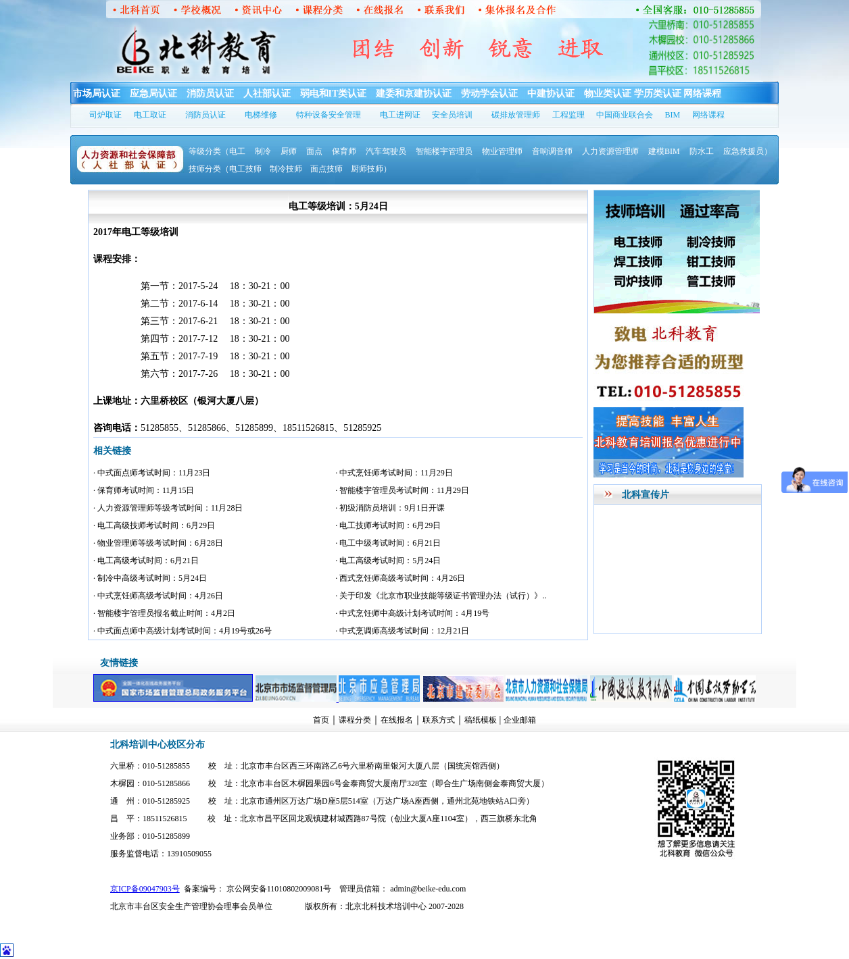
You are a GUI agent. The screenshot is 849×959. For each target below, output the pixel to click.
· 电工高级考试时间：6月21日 (146, 560)
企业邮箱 (520, 720)
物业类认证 (607, 93)
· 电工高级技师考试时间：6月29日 (154, 525)
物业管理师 (502, 151)
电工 (237, 151)
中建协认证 (551, 93)
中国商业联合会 (624, 115)
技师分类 (205, 169)
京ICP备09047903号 (145, 888)
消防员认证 (210, 93)
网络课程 (702, 93)
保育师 (344, 151)
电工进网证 (400, 115)
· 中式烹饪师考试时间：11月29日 (394, 472)
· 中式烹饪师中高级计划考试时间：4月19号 (412, 613)
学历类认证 (657, 93)
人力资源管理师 (610, 151)
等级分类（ (209, 151)
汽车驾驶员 (386, 151)
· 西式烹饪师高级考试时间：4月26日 (400, 578)
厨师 (289, 151)
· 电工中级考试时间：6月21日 (388, 543)
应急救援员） (747, 151)
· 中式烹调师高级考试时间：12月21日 (402, 631)
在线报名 (397, 720)
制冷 (263, 151)
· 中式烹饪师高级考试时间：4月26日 (158, 595)
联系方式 (438, 720)
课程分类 (355, 720)
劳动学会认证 (489, 93)
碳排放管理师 (515, 115)
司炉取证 (105, 115)
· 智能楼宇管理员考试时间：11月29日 (402, 490)
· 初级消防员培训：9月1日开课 (390, 508)
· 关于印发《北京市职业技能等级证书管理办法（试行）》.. (440, 595)
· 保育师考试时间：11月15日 (144, 490)
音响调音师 (552, 151)
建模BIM (664, 151)
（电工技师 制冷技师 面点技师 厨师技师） (306, 169)
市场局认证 (96, 93)
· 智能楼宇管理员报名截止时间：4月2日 (164, 613)
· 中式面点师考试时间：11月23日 (152, 472)
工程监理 (568, 115)
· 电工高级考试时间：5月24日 (388, 560)
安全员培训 (452, 115)
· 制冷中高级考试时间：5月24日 (150, 578)
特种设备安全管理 (328, 115)
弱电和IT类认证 (333, 93)
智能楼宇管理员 (444, 151)
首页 (321, 720)
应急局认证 (153, 93)
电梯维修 (261, 115)
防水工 (701, 151)
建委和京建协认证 (414, 93)
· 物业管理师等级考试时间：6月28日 (158, 543)
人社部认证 (267, 93)
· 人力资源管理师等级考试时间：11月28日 (168, 508)
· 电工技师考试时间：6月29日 (388, 525)
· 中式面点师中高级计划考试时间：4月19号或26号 (182, 631)
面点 (314, 151)
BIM (673, 115)
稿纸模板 (480, 720)
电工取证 (150, 115)
